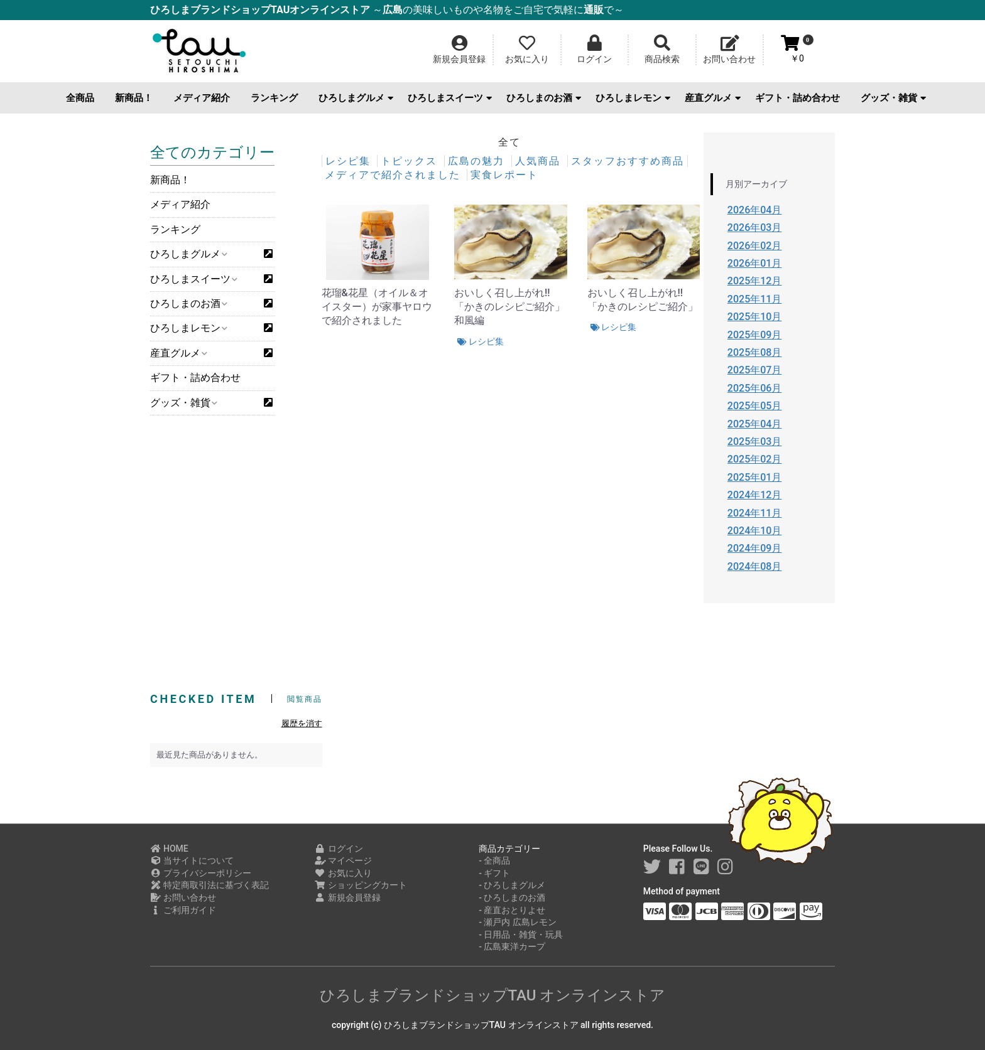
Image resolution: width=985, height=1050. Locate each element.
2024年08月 (754, 566)
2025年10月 (754, 317)
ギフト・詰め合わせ (797, 98)
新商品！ (134, 98)
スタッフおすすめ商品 (627, 161)
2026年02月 (754, 246)
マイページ (343, 860)
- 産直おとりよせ (512, 910)
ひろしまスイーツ (450, 98)
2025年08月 (754, 352)
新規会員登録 (348, 897)
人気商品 (539, 161)
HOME (169, 849)
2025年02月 (754, 459)
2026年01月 (754, 263)
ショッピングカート (361, 885)
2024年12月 (754, 495)
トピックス (411, 161)
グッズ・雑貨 (893, 98)
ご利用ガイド (183, 910)
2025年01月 (754, 477)
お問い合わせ (183, 897)
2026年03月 (754, 227)
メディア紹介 (201, 98)
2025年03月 (754, 441)
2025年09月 (754, 335)
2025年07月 (754, 370)
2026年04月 (754, 210)
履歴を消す (301, 723)
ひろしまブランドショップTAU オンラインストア (493, 995)
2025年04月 (754, 424)
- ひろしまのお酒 (512, 897)
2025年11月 (754, 299)
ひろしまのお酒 (543, 98)
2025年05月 (754, 406)
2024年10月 (754, 531)
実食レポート (504, 175)
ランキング (274, 98)
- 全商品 (494, 860)
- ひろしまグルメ (512, 885)
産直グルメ (713, 98)
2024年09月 (754, 548)
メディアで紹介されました (394, 175)
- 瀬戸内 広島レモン (518, 922)
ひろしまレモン (633, 98)
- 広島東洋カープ (512, 946)
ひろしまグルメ (355, 98)
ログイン (339, 849)
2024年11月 (754, 513)
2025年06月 (754, 388)
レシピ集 (349, 161)
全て (509, 142)
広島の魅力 (478, 161)
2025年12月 (754, 281)
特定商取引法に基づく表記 (209, 885)
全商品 (80, 98)
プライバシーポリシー (200, 873)
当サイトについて (192, 860)
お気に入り (343, 873)
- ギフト (494, 873)
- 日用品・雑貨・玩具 (521, 934)
